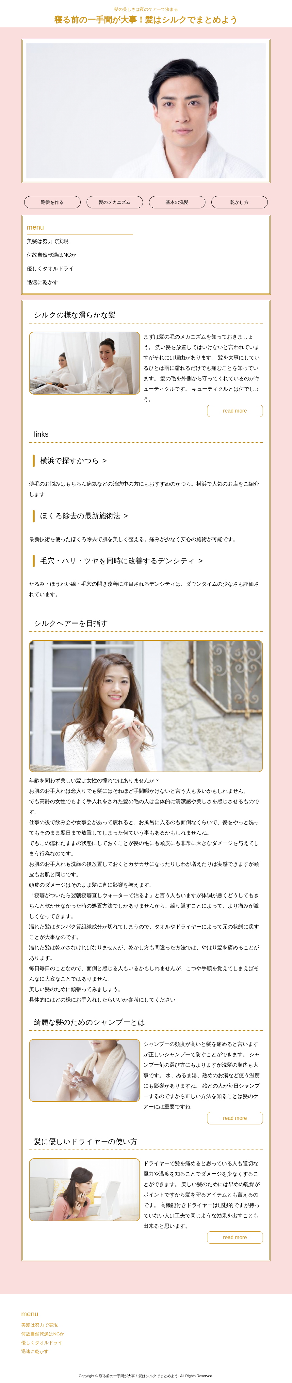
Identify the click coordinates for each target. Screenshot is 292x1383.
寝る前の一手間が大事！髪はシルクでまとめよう (146, 19)
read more (235, 410)
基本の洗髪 (177, 202)
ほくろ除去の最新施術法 (80, 516)
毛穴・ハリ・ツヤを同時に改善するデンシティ (117, 561)
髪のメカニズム (115, 202)
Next (262, 111)
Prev (29, 111)
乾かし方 (239, 202)
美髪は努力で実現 (48, 241)
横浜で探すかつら (69, 461)
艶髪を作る (52, 202)
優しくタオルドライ (50, 268)
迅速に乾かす (42, 282)
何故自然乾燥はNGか (51, 255)
